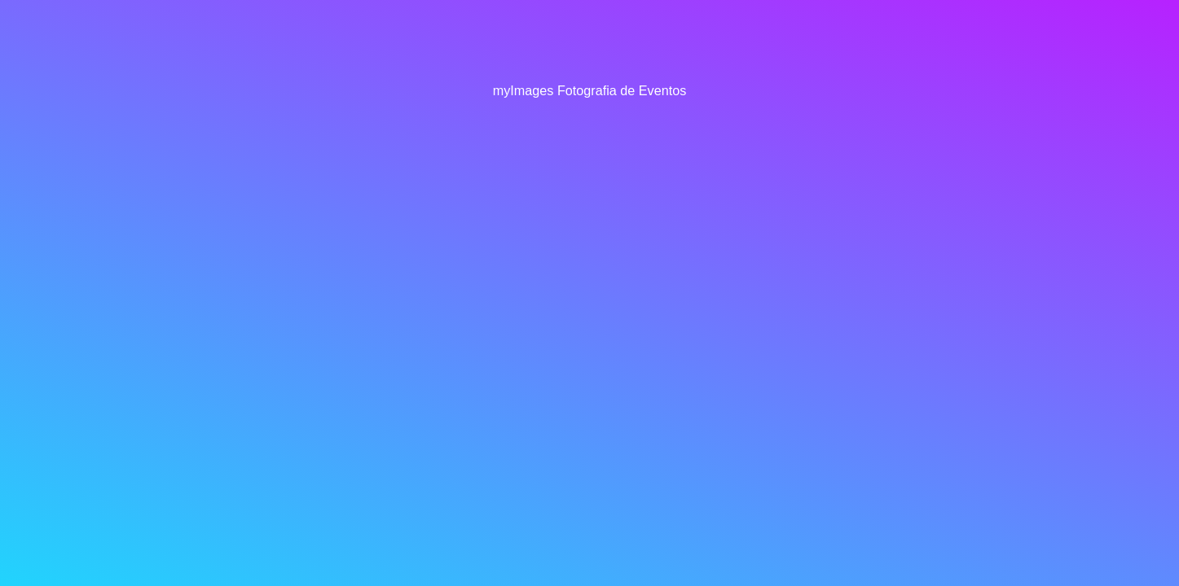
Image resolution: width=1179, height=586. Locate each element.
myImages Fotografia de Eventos (590, 90)
